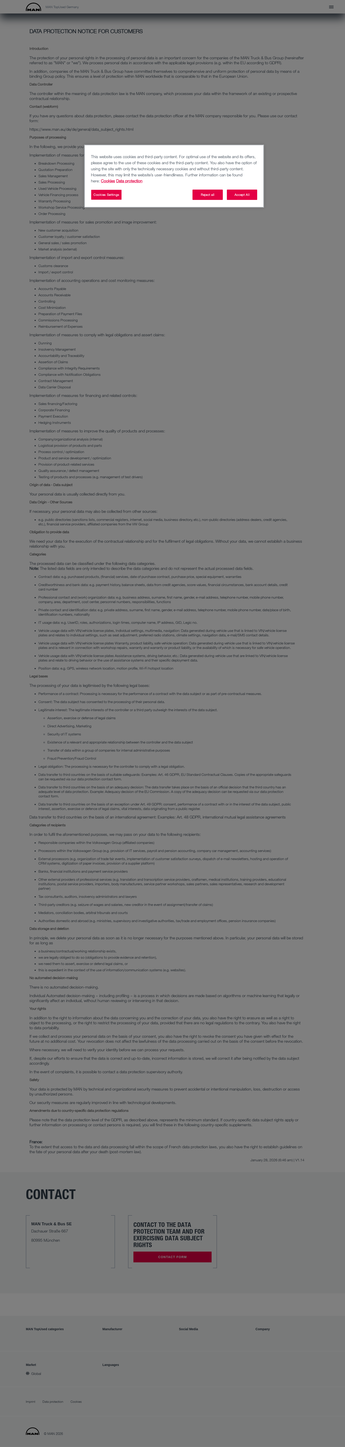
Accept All (242, 195)
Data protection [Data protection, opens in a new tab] (129, 180)
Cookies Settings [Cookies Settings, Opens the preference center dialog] (106, 195)
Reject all (208, 195)
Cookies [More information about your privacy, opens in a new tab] (108, 180)
